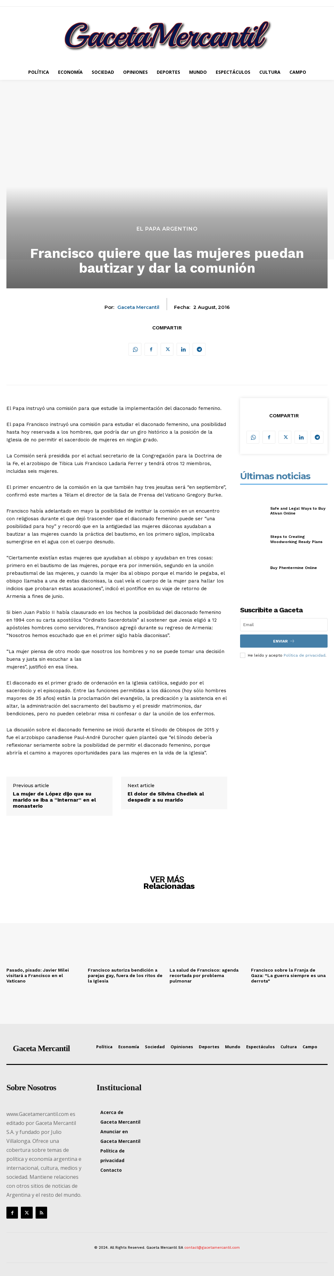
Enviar (284, 641)
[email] (284, 624)
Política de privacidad (304, 655)
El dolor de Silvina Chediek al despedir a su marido (166, 797)
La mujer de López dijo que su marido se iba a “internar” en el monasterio (54, 800)
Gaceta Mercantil (138, 307)
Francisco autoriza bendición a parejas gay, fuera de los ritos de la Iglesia (125, 975)
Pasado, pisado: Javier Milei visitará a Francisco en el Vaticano (37, 975)
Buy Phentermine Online (293, 568)
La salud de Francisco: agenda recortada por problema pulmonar (204, 975)
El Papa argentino (167, 229)
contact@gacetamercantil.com (212, 1248)
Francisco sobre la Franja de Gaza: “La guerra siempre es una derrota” (288, 975)
